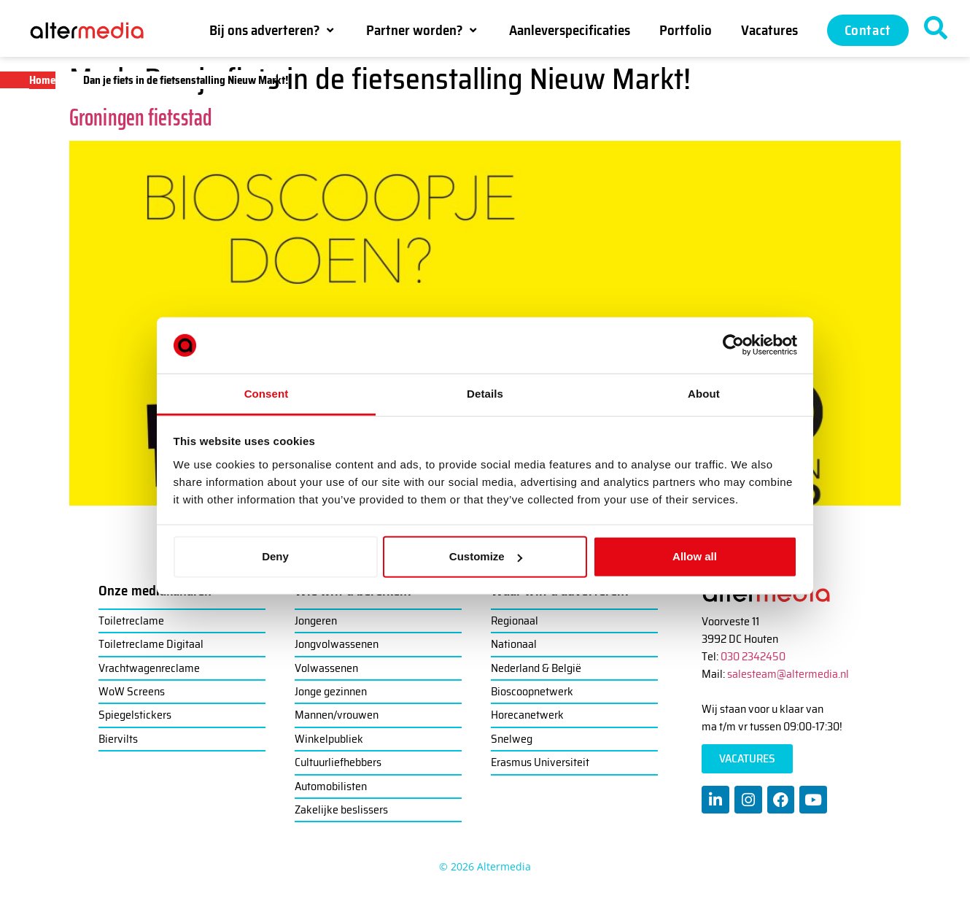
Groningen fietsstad (140, 117)
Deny (275, 556)
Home (42, 80)
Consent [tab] (266, 393)
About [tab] (704, 393)
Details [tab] (485, 393)
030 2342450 (753, 656)
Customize (485, 556)
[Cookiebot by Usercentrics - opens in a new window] (733, 345)
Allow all (694, 556)
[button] (273, 30)
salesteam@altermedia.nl (788, 674)
